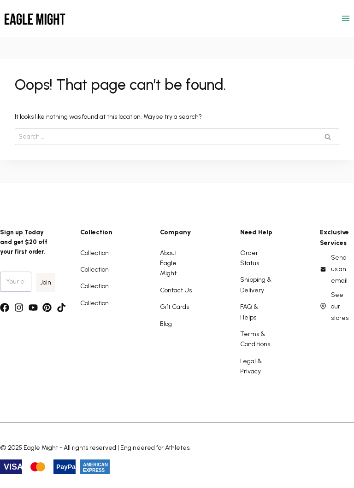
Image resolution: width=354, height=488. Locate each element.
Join (45, 282)
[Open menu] (345, 18)
